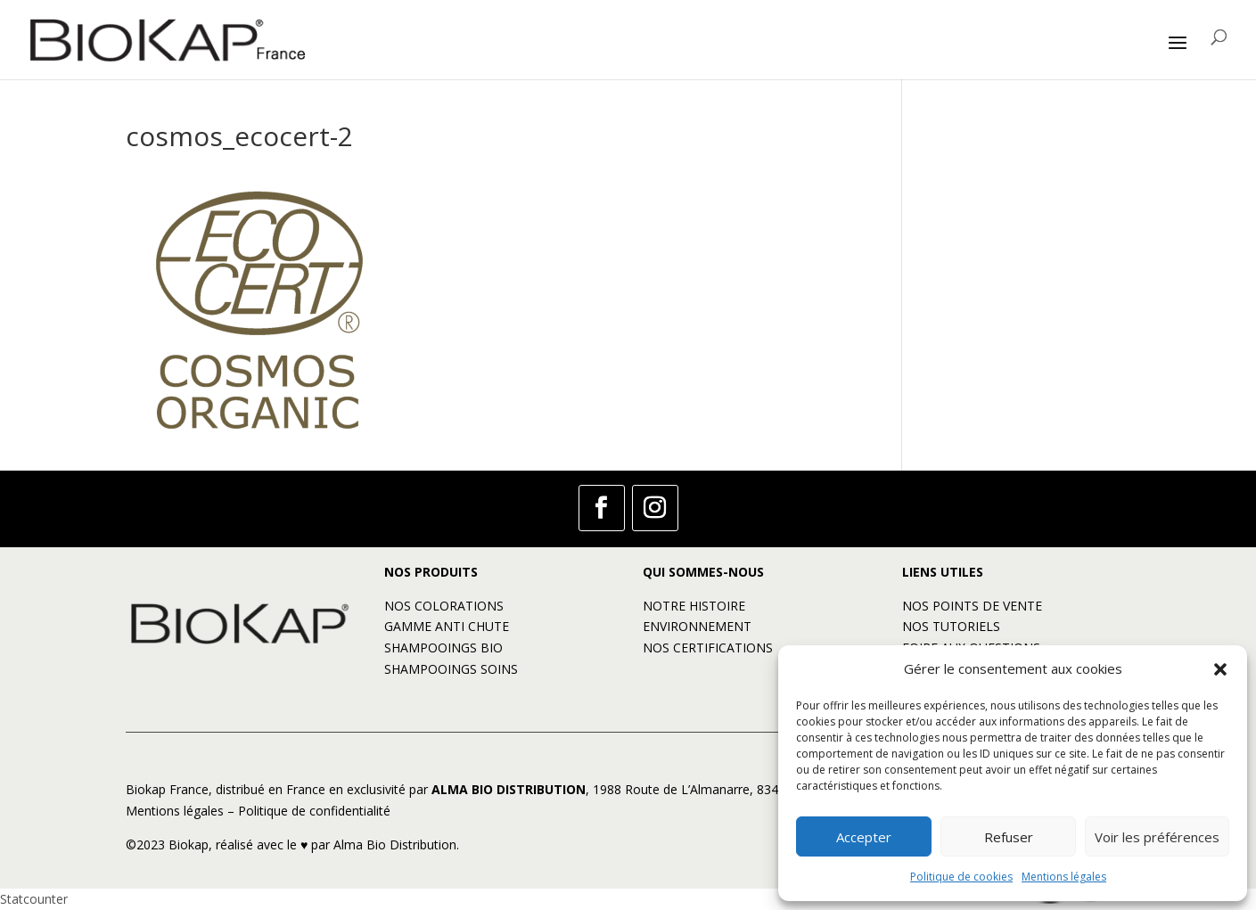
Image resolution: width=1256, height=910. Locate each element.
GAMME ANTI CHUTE (446, 626)
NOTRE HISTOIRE (694, 605)
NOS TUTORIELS (951, 626)
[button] (1220, 669)
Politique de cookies (961, 876)
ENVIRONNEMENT (697, 626)
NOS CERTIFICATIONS (708, 647)
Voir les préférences (1157, 837)
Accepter (863, 837)
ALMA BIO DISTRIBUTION (508, 789)
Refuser (1008, 837)
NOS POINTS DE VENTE (972, 605)
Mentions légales (1064, 876)
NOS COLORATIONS (444, 605)
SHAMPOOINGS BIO (443, 647)
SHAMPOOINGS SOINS (451, 668)
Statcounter (34, 898)
